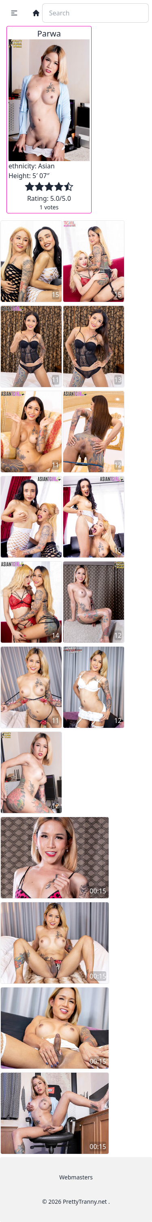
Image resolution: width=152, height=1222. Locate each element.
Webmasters (75, 1177)
